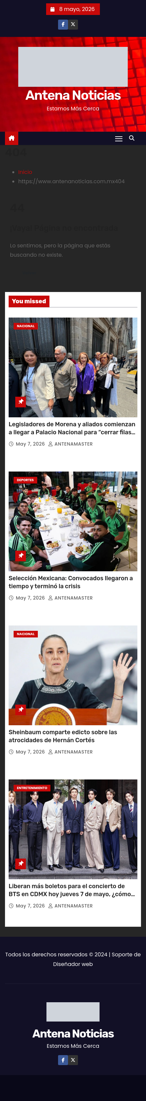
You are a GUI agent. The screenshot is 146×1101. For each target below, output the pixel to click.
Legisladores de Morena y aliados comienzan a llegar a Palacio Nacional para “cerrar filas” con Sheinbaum (72, 432)
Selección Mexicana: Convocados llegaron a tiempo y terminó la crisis (71, 582)
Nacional (26, 326)
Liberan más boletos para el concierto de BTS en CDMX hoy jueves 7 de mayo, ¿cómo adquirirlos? (70, 894)
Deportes (25, 480)
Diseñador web (73, 964)
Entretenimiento (32, 787)
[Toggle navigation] (119, 138)
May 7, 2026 (31, 444)
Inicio (25, 172)
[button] (133, 138)
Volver (29, 273)
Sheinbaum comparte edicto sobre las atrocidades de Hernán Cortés (63, 736)
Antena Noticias (73, 95)
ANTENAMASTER (70, 444)
